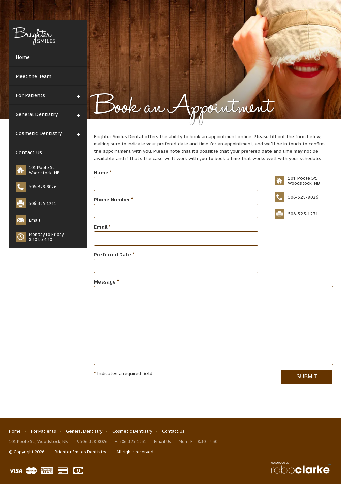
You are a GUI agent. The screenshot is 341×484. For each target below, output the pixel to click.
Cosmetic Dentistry (39, 133)
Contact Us (29, 152)
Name (102, 173)
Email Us (162, 441)
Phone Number (113, 200)
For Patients (30, 95)
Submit (306, 377)
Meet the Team (33, 76)
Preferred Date (114, 255)
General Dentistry (37, 114)
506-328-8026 (93, 441)
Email (34, 220)
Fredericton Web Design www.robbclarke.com (301, 468)
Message (106, 282)
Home (23, 57)
